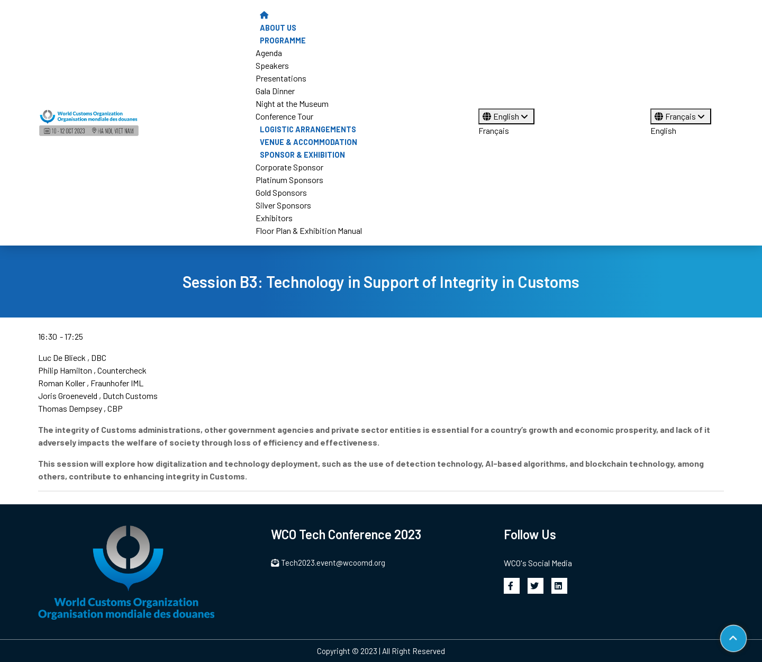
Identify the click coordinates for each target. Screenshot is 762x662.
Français (493, 130)
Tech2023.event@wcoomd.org (328, 562)
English (506, 116)
